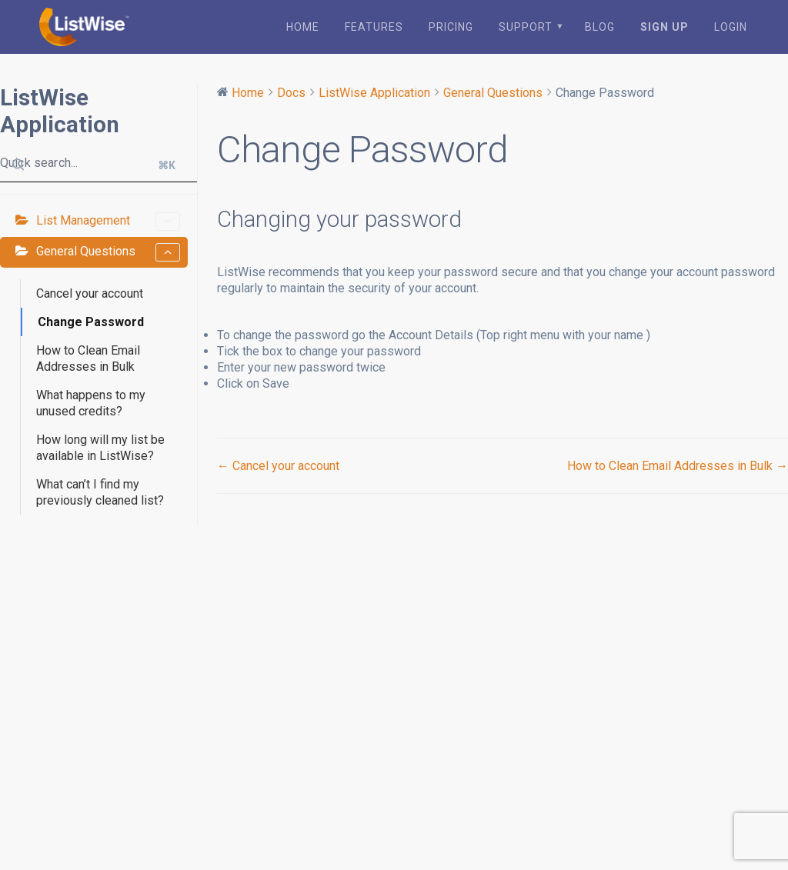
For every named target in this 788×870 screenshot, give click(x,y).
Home (302, 26)
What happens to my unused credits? (90, 401)
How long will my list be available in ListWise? (100, 446)
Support (526, 26)
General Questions (108, 251)
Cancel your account (89, 292)
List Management (108, 220)
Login (730, 26)
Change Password (91, 320)
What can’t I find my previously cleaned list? (100, 490)
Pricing (451, 26)
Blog (600, 26)
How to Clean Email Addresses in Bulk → (677, 464)
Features (374, 26)
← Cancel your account (278, 464)
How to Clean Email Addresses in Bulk (88, 357)
